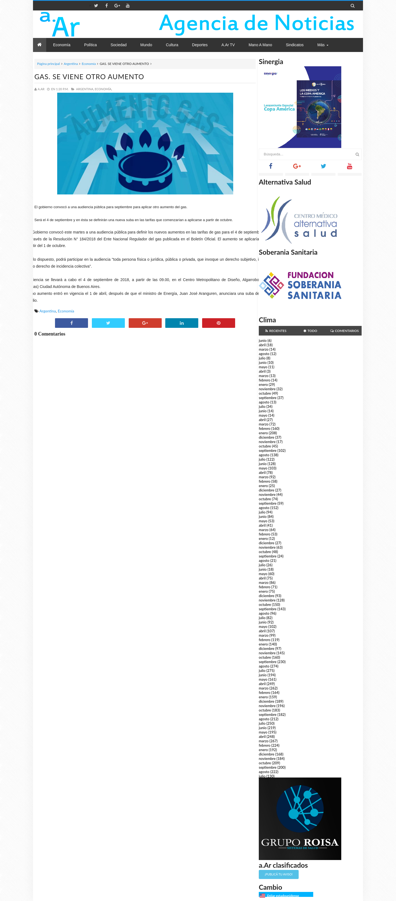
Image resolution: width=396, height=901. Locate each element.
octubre (265, 393)
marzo (263, 349)
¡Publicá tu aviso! (279, 874)
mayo (263, 367)
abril (262, 345)
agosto (264, 353)
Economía (89, 64)
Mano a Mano (260, 45)
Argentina (71, 64)
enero (263, 384)
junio (262, 340)
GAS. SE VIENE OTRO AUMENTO (89, 76)
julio (262, 358)
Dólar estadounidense (283, 896)
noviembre (267, 389)
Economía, (103, 89)
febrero (264, 380)
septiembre (268, 397)
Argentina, (85, 89)
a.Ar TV (228, 45)
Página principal (48, 64)
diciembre (266, 437)
